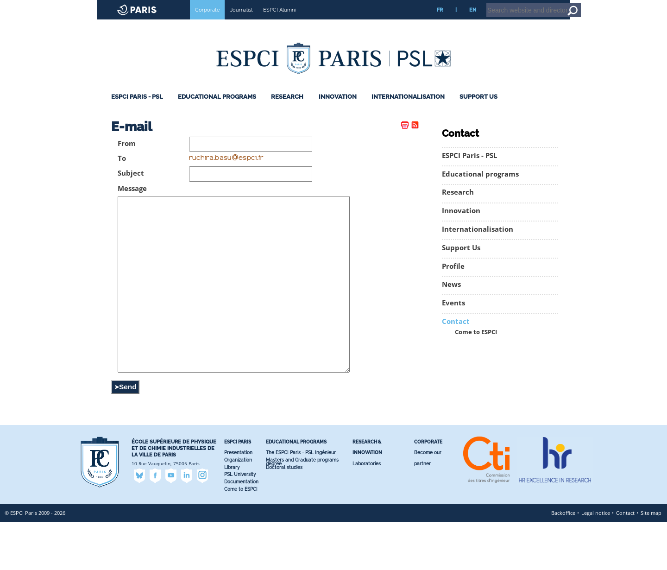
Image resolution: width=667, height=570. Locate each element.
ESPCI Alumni (279, 22)
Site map (651, 560)
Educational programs (217, 109)
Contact (456, 334)
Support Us (478, 109)
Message (132, 201)
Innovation (338, 109)
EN (472, 22)
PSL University (240, 522)
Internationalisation (408, 109)
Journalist (241, 22)
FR (440, 22)
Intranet (585, 4)
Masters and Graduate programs (302, 507)
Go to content (635, 4)
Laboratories (366, 511)
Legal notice (595, 560)
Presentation (238, 500)
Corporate (207, 22)
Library (231, 515)
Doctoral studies (284, 515)
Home (608, 4)
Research (287, 109)
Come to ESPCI (476, 345)
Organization (238, 507)
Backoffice (563, 560)
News (451, 297)
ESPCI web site (31, 6)
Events (453, 316)
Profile (453, 279)
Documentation (241, 529)
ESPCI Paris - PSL (137, 109)
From (127, 156)
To (122, 171)
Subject (131, 186)
